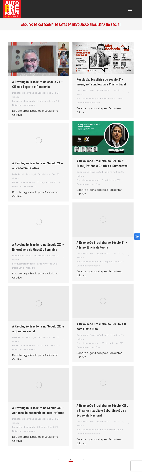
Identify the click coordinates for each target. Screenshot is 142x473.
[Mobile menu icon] (130, 9)
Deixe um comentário (24, 105)
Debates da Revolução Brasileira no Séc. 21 (35, 92)
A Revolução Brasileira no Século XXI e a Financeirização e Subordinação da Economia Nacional (102, 410)
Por (23, 101)
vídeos (15, 96)
